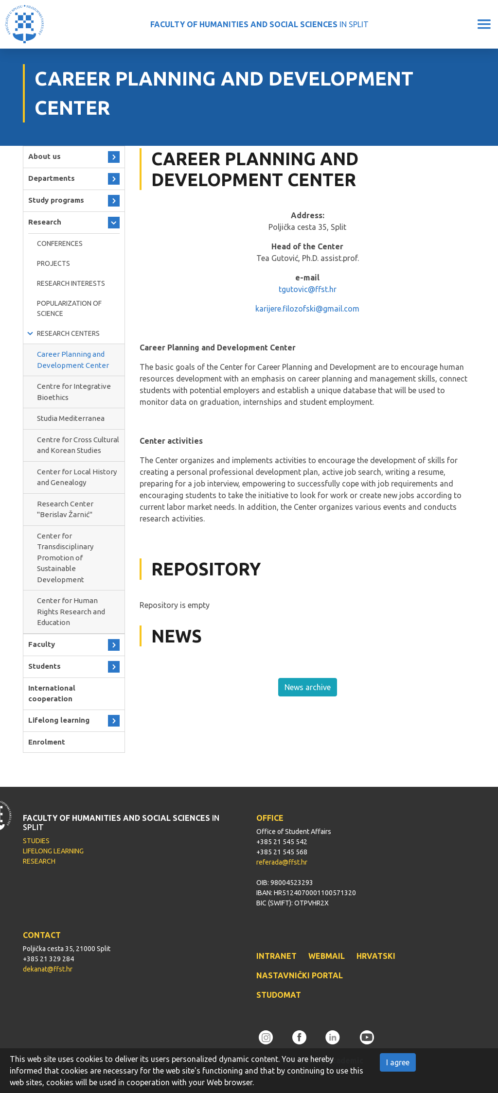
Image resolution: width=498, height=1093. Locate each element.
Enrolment (46, 742)
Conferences (60, 243)
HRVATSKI (375, 956)
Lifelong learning (58, 720)
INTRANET (276, 956)
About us (44, 156)
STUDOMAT (278, 994)
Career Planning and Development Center (73, 359)
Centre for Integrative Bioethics (74, 391)
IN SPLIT (259, 24)
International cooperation (51, 693)
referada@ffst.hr (281, 862)
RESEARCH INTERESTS (71, 283)
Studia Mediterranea (71, 418)
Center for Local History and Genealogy (77, 477)
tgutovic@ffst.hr (308, 289)
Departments (51, 178)
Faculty (41, 644)
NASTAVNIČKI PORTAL (299, 975)
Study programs (56, 200)
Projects (53, 263)
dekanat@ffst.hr (47, 969)
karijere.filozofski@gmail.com (307, 308)
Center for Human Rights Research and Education (71, 611)
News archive (308, 687)
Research (44, 222)
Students (44, 666)
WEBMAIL (326, 956)
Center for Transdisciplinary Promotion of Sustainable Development (65, 558)
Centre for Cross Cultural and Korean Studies (78, 445)
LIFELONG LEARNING (53, 851)
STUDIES (36, 841)
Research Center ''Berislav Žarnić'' (65, 509)
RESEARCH (39, 861)
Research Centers (68, 333)
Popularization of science (69, 308)
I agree (397, 1062)
